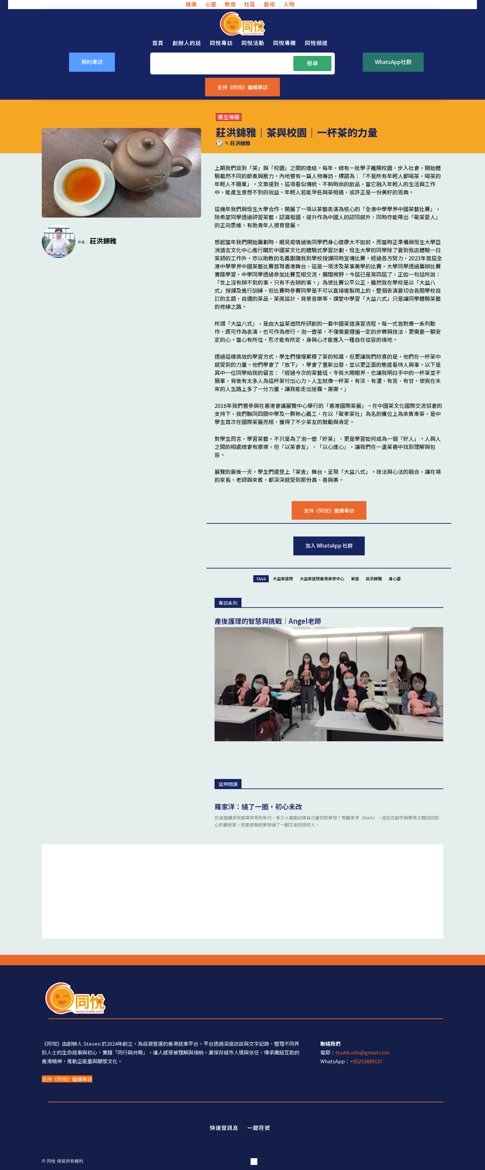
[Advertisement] (242, 891)
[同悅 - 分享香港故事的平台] (242, 23)
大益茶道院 (283, 578)
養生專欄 (228, 117)
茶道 (355, 578)
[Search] (312, 63)
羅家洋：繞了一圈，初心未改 (258, 806)
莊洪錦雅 (240, 143)
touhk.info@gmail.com (362, 1052)
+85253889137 (366, 1061)
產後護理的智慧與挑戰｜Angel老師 (268, 621)
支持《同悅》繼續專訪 (67, 1078)
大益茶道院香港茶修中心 (322, 578)
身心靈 (395, 578)
